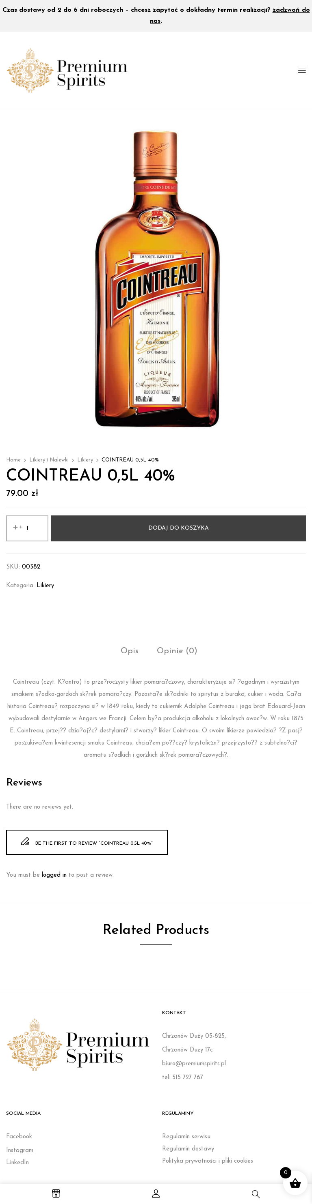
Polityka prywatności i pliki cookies (207, 1161)
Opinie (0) (177, 651)
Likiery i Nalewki (49, 460)
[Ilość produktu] (27, 528)
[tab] (130, 652)
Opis (130, 651)
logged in (54, 875)
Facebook (19, 1137)
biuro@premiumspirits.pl (194, 1064)
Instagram (19, 1151)
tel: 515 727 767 (182, 1078)
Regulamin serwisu (186, 1137)
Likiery (85, 460)
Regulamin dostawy (188, 1149)
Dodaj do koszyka (178, 528)
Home (13, 460)
